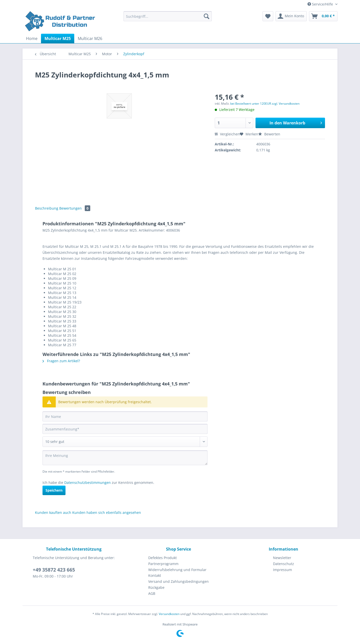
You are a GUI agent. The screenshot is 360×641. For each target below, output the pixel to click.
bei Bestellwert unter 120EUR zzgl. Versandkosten (265, 103)
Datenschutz (283, 563)
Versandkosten (169, 614)
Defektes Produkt (162, 557)
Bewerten (269, 134)
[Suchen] (206, 16)
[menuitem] (168, 18)
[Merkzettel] (267, 16)
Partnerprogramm (163, 563)
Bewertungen (74, 208)
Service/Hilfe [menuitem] (321, 4)
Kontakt (154, 575)
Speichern (54, 490)
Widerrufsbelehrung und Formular (177, 569)
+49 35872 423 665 (54, 570)
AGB (151, 593)
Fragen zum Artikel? (61, 360)
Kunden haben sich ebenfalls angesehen (106, 512)
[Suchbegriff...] (168, 16)
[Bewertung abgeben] (125, 441)
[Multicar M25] (57, 38)
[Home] (31, 38)
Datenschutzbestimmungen (87, 482)
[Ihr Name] (125, 416)
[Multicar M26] (90, 38)
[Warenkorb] (323, 16)
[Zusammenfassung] (125, 429)
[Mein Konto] (291, 16)
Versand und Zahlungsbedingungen (178, 581)
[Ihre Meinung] (125, 457)
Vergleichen (227, 134)
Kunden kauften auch (53, 512)
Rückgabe (156, 587)
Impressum (282, 569)
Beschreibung (46, 208)
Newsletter (282, 557)
